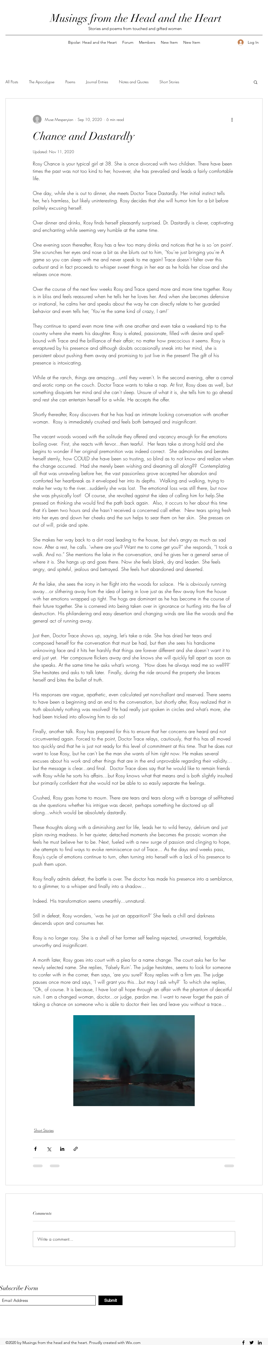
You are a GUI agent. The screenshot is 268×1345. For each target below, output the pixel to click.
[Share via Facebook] (35, 1148)
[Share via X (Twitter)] (48, 1148)
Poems (70, 81)
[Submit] (110, 1300)
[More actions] (232, 119)
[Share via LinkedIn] (62, 1148)
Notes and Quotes (133, 81)
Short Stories (169, 81)
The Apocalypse (41, 81)
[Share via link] (75, 1148)
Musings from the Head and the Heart (136, 18)
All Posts (11, 81)
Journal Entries (97, 81)
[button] (255, 82)
